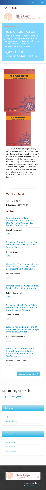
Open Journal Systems (13, 396)
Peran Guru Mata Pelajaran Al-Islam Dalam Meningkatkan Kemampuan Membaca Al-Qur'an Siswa (21, 352)
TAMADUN (9, 8)
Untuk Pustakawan (12, 451)
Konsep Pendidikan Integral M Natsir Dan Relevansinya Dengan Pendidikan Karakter (22, 329)
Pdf (9, 234)
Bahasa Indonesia (11, 421)
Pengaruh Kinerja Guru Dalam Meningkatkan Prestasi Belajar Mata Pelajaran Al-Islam (21, 307)
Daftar (34, 2)
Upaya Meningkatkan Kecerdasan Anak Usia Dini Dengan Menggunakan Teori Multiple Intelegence (20, 222)
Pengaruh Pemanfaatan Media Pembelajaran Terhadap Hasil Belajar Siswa (21, 244)
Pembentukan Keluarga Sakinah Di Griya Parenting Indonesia (22, 287)
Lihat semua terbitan (28, 374)
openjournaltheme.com (34, 485)
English (8, 417)
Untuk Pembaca (11, 442)
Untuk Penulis (10, 447)
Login (42, 2)
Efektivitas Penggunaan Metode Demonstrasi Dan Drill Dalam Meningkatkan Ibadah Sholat (22, 266)
